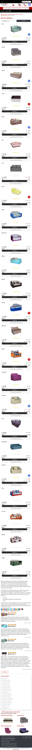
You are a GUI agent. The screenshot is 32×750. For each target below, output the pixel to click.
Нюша (3, 186)
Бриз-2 (3, 116)
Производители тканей (10, 738)
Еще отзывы (4, 671)
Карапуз (3, 302)
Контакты (4, 741)
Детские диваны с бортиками (6, 701)
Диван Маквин (12, 626)
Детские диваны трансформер (7, 702)
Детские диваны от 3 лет (6, 707)
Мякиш (3, 348)
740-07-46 (26, 737)
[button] (6, 11)
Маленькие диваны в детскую (7, 690)
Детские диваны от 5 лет (6, 708)
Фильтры (24, 20)
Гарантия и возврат (6, 743)
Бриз (3, 23)
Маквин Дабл (4, 441)
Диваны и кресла (5, 739)
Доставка (9, 736)
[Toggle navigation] (2, 1)
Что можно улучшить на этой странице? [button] (12, 711)
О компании (12, 739)
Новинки (8, 741)
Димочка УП (4, 232)
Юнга (3, 488)
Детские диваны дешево (6, 680)
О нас (13, 736)
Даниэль (3, 279)
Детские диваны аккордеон (6, 686)
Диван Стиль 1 (12, 654)
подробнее (14, 41)
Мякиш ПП (4, 325)
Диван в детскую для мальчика (7, 699)
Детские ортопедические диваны (7, 698)
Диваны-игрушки (4, 678)
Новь (3, 163)
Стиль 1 (3, 93)
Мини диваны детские (5, 692)
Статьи (3, 738)
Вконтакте (15, 746)
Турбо (3, 209)
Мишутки (3, 534)
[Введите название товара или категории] (14, 8)
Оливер (3, 557)
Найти (27, 8)
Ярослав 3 (4, 395)
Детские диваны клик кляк (6, 681)
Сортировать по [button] (5, 20)
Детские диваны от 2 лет (6, 705)
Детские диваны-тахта (5, 684)
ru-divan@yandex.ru (8, 746)
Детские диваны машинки (6, 704)
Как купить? (4, 736)
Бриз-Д (3, 70)
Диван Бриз (11, 640)
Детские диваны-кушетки (6, 687)
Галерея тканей (5, 744)
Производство (13, 743)
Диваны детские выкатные (6, 689)
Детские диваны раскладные (6, 695)
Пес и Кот (3, 511)
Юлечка (3, 47)
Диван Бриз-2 (11, 614)
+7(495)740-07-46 (24, 4)
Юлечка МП (4, 372)
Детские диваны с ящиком (6, 696)
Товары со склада (12, 744)
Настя (3, 418)
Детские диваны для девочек (6, 693)
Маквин (3, 256)
